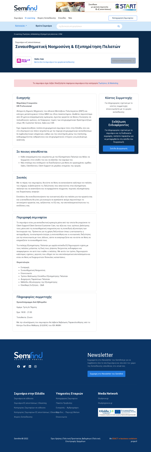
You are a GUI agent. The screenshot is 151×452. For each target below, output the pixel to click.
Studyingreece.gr (105, 403)
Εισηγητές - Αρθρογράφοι (67, 408)
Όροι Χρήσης (56, 439)
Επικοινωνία (61, 417)
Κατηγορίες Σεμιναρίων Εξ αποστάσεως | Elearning (36, 412)
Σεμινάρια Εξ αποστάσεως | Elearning (30, 403)
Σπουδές (62, 18)
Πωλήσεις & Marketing (31, 34)
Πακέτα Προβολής (64, 403)
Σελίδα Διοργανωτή (118, 148)
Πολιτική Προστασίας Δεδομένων (77, 439)
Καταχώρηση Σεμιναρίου (122, 18)
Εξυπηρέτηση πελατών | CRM (51, 34)
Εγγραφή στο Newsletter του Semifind (106, 374)
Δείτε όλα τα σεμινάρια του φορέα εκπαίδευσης (54, 62)
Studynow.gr (103, 398)
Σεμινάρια (18, 18)
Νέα (70, 18)
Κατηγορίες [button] (20, 26)
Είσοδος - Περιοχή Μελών (68, 412)
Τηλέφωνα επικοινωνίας (123, 61)
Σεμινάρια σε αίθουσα (23, 398)
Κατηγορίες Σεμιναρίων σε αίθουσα (29, 408)
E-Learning (30, 18)
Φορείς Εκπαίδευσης (46, 18)
